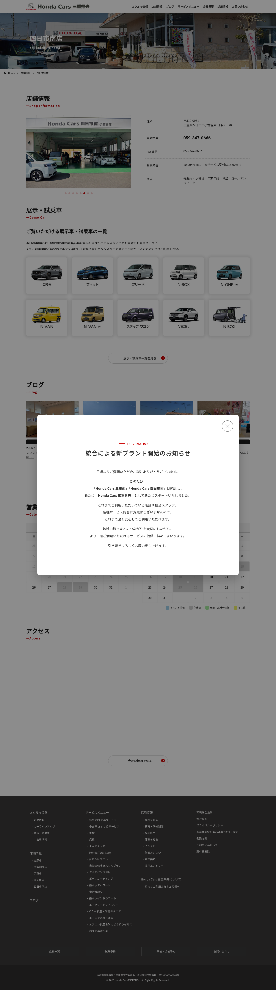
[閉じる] (227, 426)
